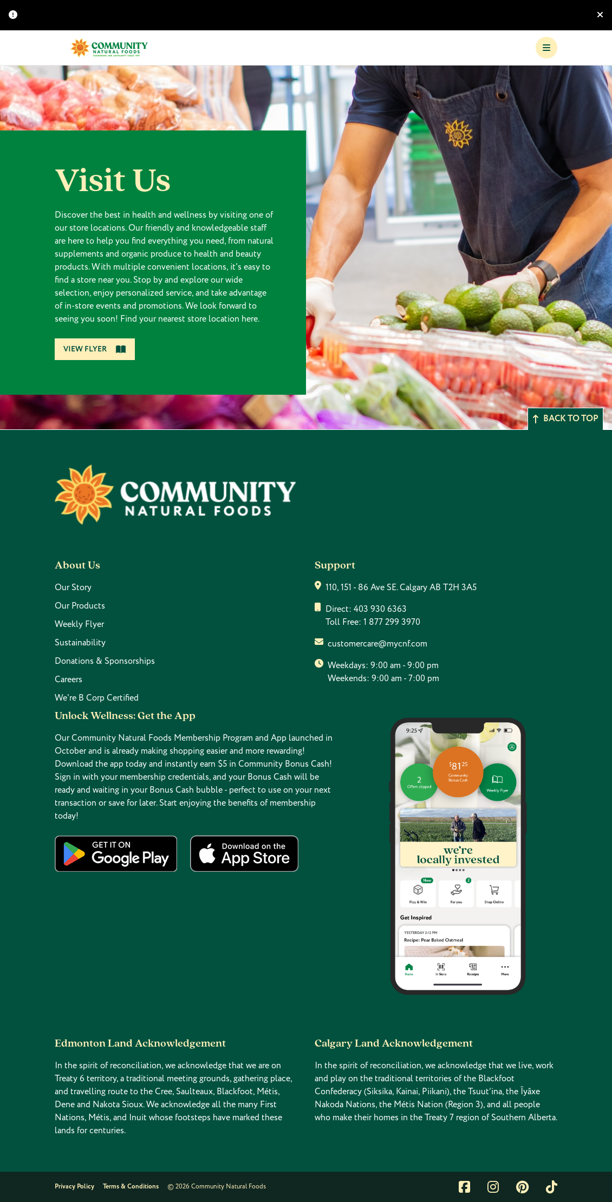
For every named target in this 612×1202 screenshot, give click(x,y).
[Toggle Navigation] (546, 47)
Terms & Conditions (131, 1186)
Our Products (80, 606)
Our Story (73, 587)
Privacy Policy (74, 1186)
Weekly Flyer (79, 624)
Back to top (565, 419)
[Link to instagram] (493, 1186)
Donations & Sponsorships (105, 661)
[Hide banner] (600, 15)
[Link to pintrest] (522, 1186)
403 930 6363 (380, 609)
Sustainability (80, 643)
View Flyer (94, 349)
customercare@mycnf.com (377, 644)
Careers (68, 679)
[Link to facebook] (464, 1186)
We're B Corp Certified (97, 698)
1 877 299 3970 (391, 622)
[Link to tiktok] (551, 1186)
